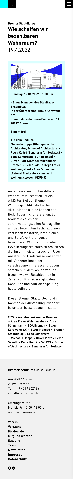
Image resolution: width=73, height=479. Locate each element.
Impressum (16, 454)
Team (12, 445)
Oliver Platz (44, 338)
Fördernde (16, 431)
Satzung (14, 440)
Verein (13, 422)
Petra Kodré (29, 342)
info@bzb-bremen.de (23, 393)
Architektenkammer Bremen (37, 317)
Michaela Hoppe (22, 338)
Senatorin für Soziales (47, 346)
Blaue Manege (40, 329)
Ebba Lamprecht (38, 334)
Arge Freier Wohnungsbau (28, 321)
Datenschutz (17, 459)
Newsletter (16, 449)
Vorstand (15, 426)
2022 (11, 317)
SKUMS (46, 342)
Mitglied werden (20, 435)
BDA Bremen (36, 325)
